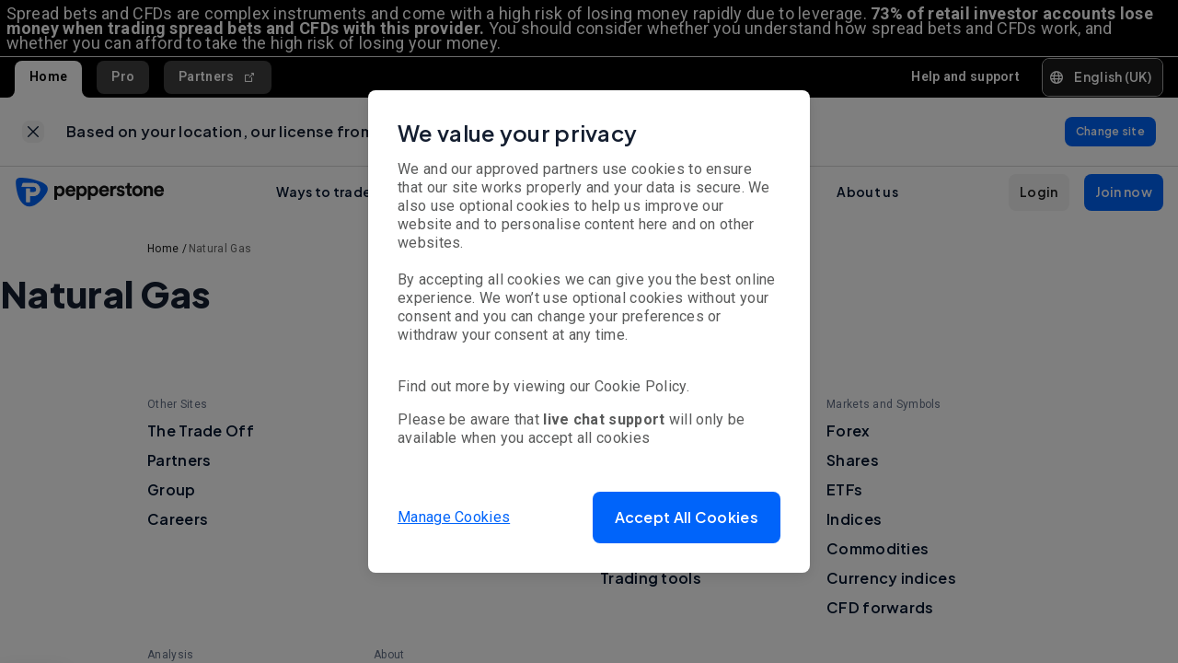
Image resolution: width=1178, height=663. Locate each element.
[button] (686, 517)
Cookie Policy (641, 386)
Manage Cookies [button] (454, 517)
